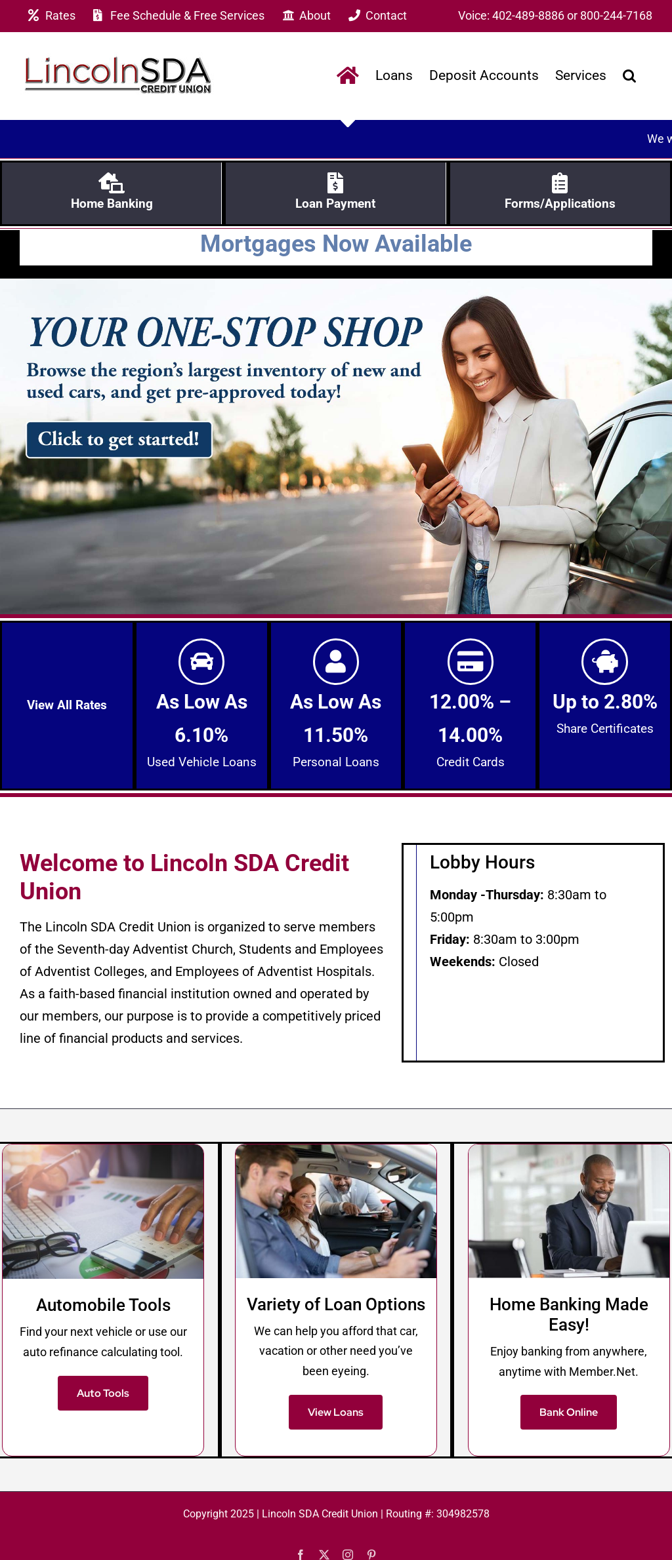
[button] (629, 75)
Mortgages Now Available (336, 241)
